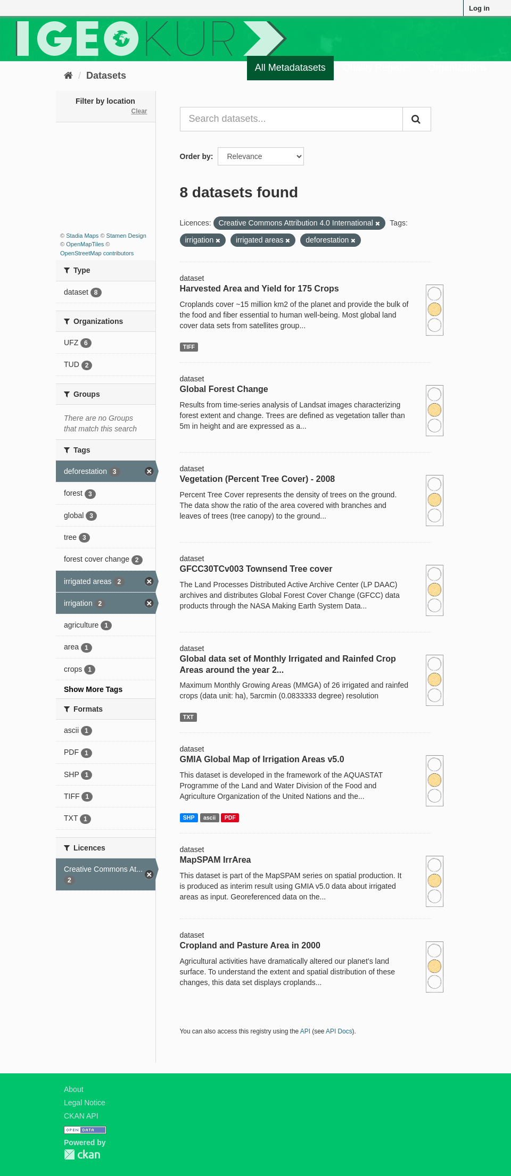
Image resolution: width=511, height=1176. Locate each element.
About (74, 1089)
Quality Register (377, 67)
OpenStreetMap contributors (97, 253)
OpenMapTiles (85, 244)
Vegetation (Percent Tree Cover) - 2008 (257, 478)
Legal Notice (84, 1102)
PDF (230, 817)
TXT (188, 717)
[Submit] (416, 119)
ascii (209, 817)
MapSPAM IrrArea (215, 859)
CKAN (82, 1154)
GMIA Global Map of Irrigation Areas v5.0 (262, 759)
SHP (189, 817)
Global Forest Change (224, 389)
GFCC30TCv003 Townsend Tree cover (256, 568)
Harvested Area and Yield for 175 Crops (259, 288)
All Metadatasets (290, 67)
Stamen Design (126, 235)
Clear (139, 111)
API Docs (339, 1031)
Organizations (457, 67)
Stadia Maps (82, 235)
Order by (195, 156)
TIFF (189, 347)
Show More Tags (93, 689)
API (305, 1031)
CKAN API (81, 1116)
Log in (479, 8)
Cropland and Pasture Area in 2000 (250, 945)
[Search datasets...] (291, 119)
